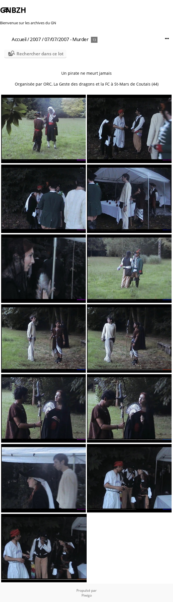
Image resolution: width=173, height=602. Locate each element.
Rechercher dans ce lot (40, 53)
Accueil (19, 39)
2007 (35, 39)
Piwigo (87, 595)
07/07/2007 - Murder (66, 39)
